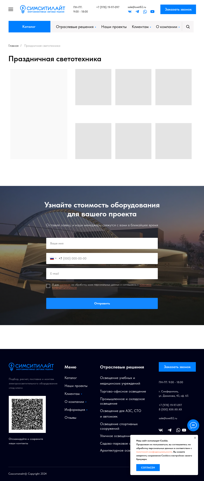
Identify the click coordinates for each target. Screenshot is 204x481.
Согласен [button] (148, 467)
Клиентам (140, 26)
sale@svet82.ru (137, 7)
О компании (166, 26)
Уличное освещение (115, 436)
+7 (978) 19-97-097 (107, 7)
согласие (65, 284)
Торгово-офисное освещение (123, 391)
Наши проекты (114, 26)
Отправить (102, 303)
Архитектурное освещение (121, 450)
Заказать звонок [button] (178, 9)
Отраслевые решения (75, 26)
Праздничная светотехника (42, 46)
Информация (75, 409)
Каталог (28, 26)
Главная (13, 46)
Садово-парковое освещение (123, 443)
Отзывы (70, 417)
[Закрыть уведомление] (195, 438)
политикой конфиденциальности (154, 451)
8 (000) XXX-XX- (169, 409)
